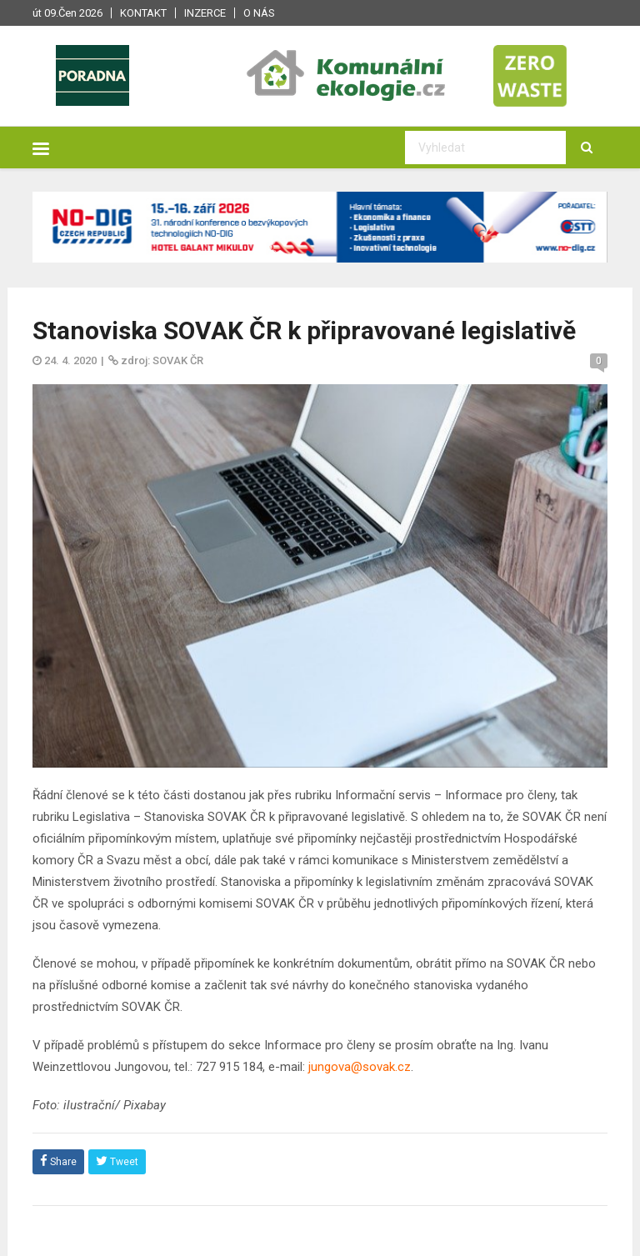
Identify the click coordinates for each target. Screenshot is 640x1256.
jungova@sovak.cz (359, 1066)
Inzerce (205, 13)
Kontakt (143, 13)
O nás (259, 13)
